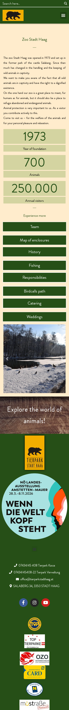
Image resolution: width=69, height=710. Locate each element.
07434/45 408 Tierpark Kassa (36, 565)
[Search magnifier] (65, 3)
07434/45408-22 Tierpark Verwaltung (36, 572)
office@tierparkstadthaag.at (36, 579)
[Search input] (32, 3)
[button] (63, 15)
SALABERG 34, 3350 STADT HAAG (36, 586)
